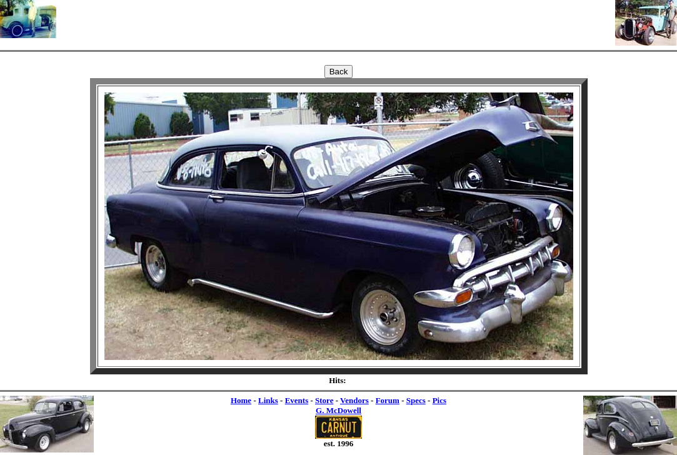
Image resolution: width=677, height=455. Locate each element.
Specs (416, 400)
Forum (387, 400)
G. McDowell (338, 410)
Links (268, 400)
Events (297, 400)
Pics (439, 400)
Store (324, 400)
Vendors (354, 400)
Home (241, 400)
